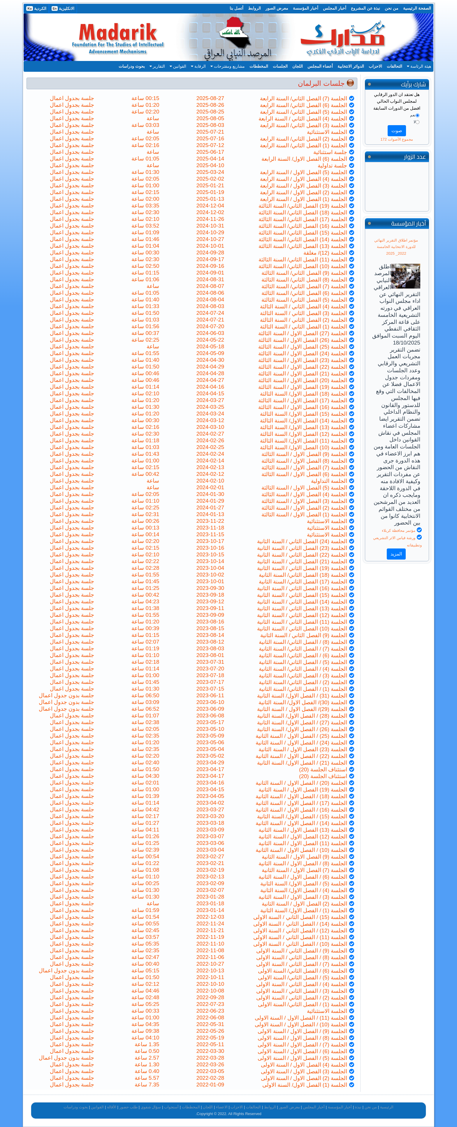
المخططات (258, 66)
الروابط (254, 8)
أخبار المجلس (334, 8)
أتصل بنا (236, 8)
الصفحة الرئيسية (417, 8)
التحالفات (394, 66)
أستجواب (171, 1107)
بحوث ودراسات (132, 66)
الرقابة (198, 66)
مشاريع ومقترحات (227, 66)
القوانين (178, 66)
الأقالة (111, 1107)
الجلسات (280, 66)
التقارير (157, 66)
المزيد (396, 553)
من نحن (391, 8)
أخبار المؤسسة (305, 8)
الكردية (36, 8)
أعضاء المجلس (320, 66)
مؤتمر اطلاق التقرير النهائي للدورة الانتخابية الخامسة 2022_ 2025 (396, 247)
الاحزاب (375, 66)
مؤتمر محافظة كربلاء (398, 530)
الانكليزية (63, 8)
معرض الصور (277, 8)
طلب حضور (128, 1107)
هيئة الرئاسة (419, 66)
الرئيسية (386, 1107)
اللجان (297, 66)
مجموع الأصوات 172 (396, 139)
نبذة (358, 1107)
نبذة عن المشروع (365, 8)
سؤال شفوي (151, 1107)
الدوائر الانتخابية (351, 66)
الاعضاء (222, 1107)
